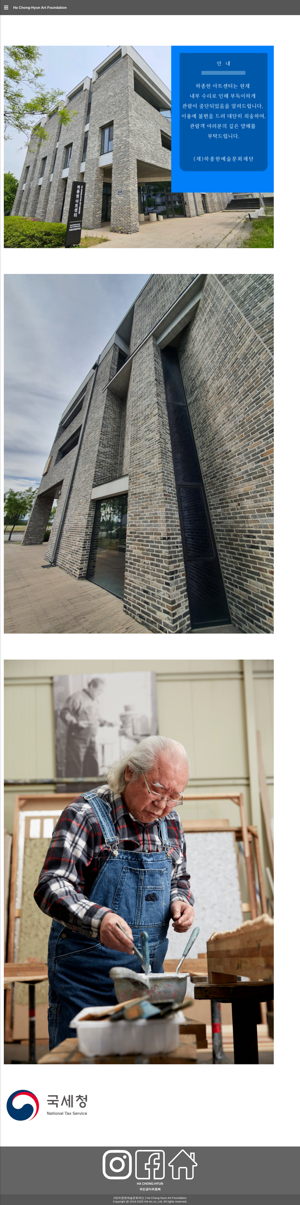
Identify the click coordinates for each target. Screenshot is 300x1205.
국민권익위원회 (150, 1189)
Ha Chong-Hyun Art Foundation (40, 8)
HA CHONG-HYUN (150, 1183)
